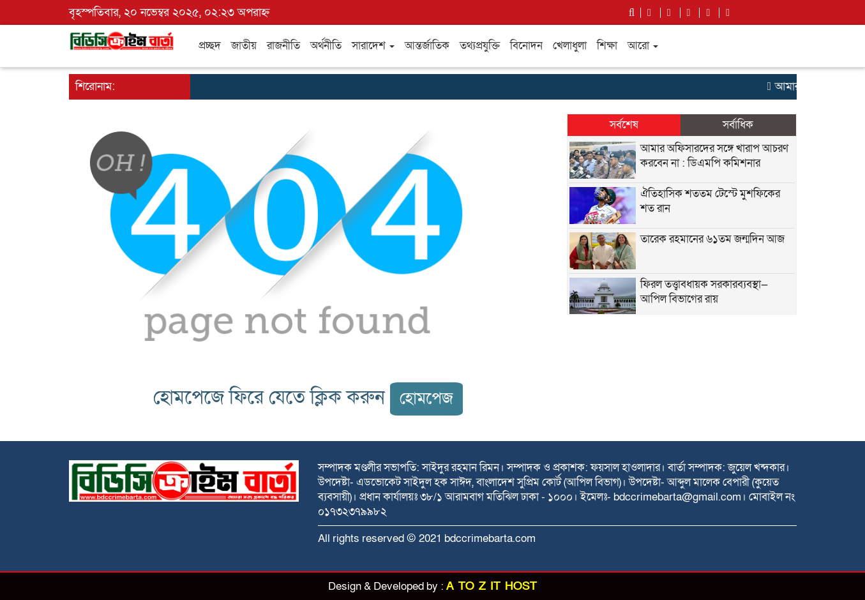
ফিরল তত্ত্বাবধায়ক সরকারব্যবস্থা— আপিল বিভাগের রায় (704, 291)
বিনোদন (526, 45)
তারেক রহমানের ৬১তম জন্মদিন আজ (712, 239)
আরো (643, 45)
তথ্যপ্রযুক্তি (480, 45)
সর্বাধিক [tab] (738, 124)
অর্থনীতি (326, 45)
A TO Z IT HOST (491, 586)
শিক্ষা (607, 45)
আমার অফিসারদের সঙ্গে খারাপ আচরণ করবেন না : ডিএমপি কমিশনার (714, 155)
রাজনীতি (283, 45)
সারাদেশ (373, 45)
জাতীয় (244, 45)
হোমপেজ (426, 398)
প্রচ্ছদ (210, 45)
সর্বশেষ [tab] (624, 124)
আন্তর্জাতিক (427, 45)
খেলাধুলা (570, 45)
